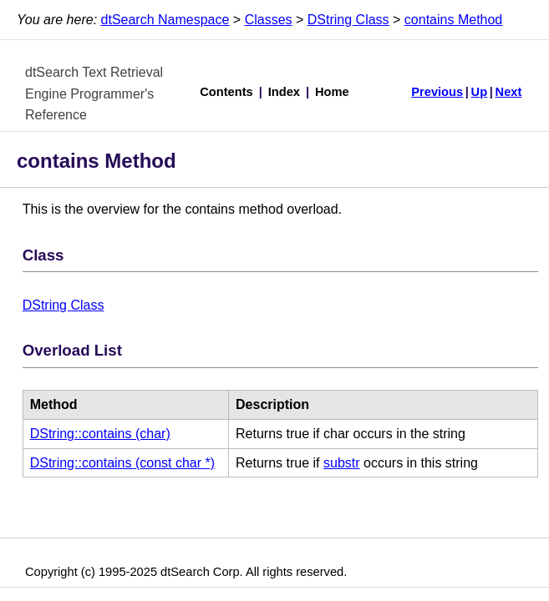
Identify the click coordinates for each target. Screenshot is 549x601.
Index (284, 91)
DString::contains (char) (100, 434)
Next (509, 91)
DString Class (348, 20)
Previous (437, 91)
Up (479, 91)
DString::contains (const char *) (122, 463)
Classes (268, 20)
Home (332, 91)
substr (341, 463)
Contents (226, 91)
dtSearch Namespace (165, 20)
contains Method (453, 20)
